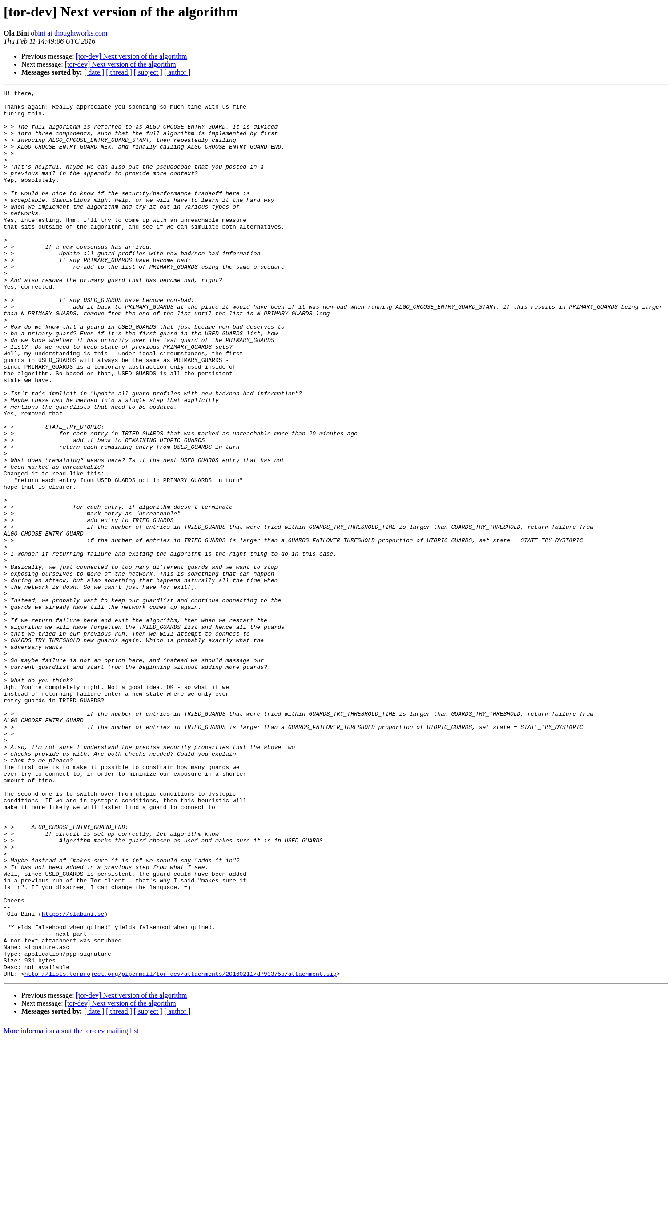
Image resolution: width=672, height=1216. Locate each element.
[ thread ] (119, 72)
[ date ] (94, 72)
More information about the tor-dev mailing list (71, 1208)
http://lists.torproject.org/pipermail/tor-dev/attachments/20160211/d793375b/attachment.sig (180, 1151)
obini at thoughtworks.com (69, 33)
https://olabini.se (73, 1079)
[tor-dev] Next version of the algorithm (131, 56)
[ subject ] (148, 72)
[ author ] (177, 72)
